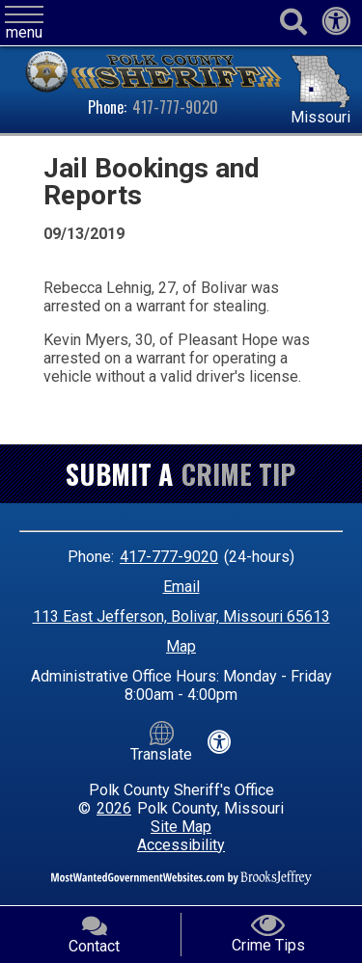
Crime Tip (238, 474)
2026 (114, 808)
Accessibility (181, 845)
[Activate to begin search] (293, 22)
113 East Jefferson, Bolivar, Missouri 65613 (181, 616)
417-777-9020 (175, 107)
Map (181, 646)
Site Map (181, 826)
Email (181, 586)
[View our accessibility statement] (336, 26)
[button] (24, 23)
